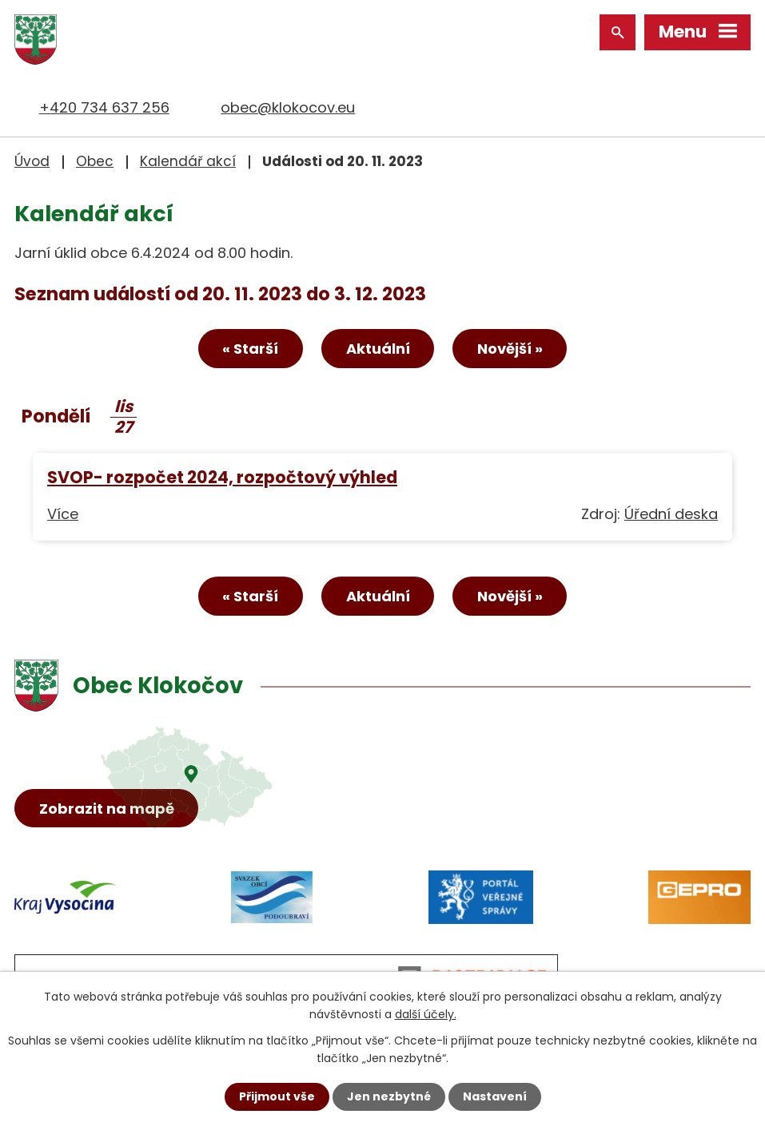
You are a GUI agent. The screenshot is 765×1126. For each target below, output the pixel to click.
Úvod (32, 161)
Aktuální (378, 349)
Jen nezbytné (389, 1096)
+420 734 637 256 (104, 107)
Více (62, 514)
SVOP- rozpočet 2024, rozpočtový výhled (222, 477)
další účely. (425, 1014)
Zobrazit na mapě (106, 809)
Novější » (510, 349)
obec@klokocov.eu (288, 107)
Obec (95, 161)
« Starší (250, 349)
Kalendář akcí (188, 161)
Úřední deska (671, 514)
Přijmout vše (277, 1096)
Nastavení (495, 1096)
